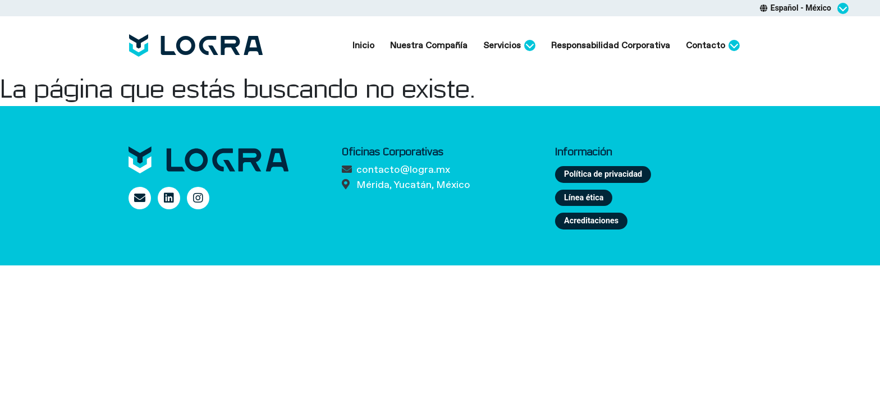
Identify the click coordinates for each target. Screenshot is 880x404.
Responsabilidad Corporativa (610, 45)
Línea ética (583, 198)
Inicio (363, 45)
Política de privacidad (603, 174)
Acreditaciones (591, 221)
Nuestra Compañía (428, 45)
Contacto (713, 45)
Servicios (509, 45)
